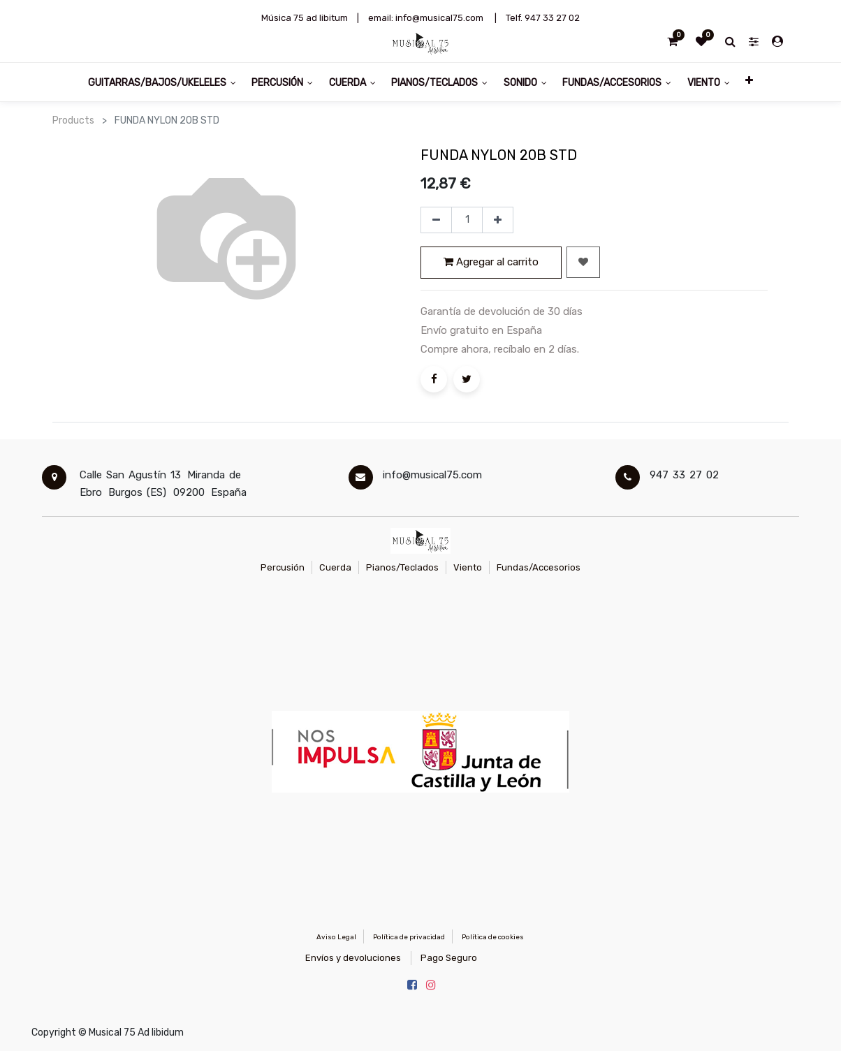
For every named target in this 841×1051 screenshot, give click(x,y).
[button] (749, 82)
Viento (467, 567)
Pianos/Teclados (402, 567)
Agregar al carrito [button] (491, 262)
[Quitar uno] (436, 220)
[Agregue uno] (497, 220)
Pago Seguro (449, 958)
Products (73, 120)
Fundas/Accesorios (538, 567)
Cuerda (335, 567)
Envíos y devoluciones (353, 958)
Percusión (283, 567)
